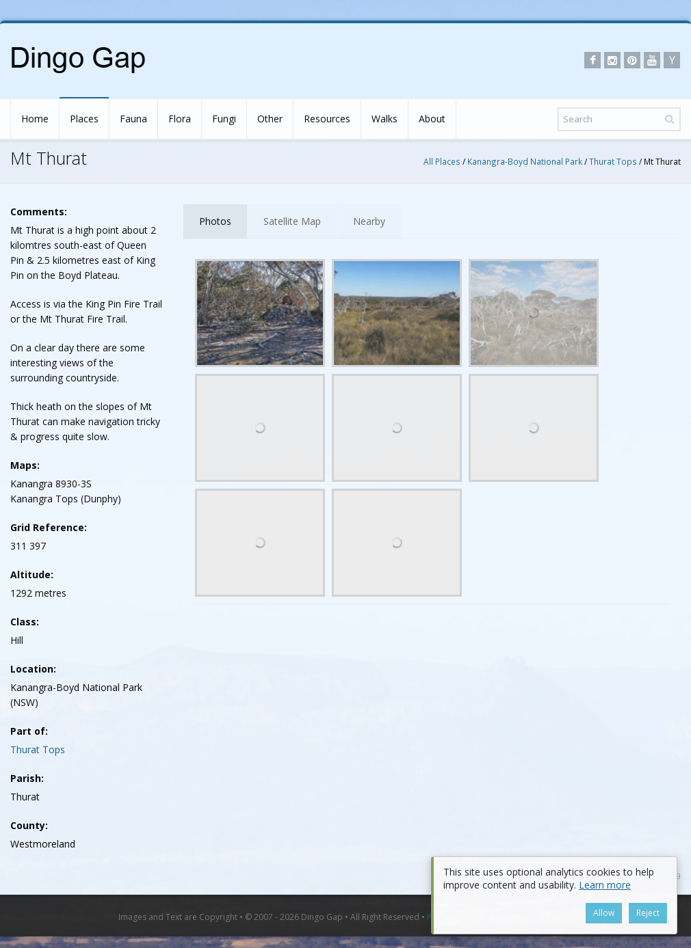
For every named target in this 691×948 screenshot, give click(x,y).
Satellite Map (292, 221)
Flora (179, 118)
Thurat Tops (613, 161)
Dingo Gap (322, 917)
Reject (648, 913)
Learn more (605, 884)
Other (270, 118)
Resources (327, 118)
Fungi (224, 118)
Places (84, 118)
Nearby (369, 221)
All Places (441, 161)
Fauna (133, 118)
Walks (384, 118)
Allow (603, 913)
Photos (215, 221)
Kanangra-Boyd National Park (524, 161)
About (432, 118)
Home (35, 118)
